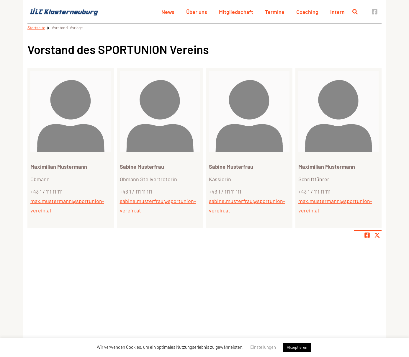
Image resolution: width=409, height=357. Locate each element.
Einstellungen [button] (263, 347)
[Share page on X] (377, 235)
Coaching (307, 12)
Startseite (36, 27)
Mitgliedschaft (236, 12)
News (167, 12)
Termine (274, 12)
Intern (337, 12)
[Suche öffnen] (355, 12)
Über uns (196, 12)
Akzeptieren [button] (297, 347)
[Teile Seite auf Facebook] (367, 235)
